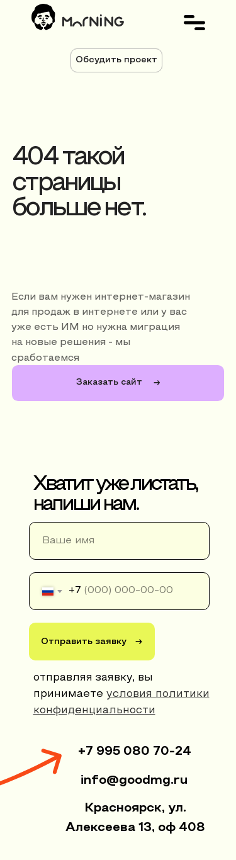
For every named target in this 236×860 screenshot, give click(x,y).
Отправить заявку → (91, 642)
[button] (116, 60)
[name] (119, 541)
